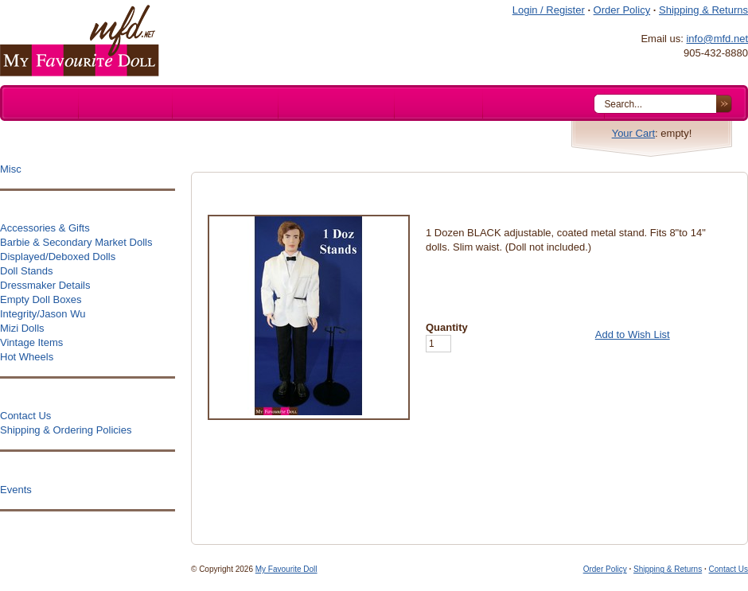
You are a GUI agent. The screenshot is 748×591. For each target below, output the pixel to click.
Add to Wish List (632, 334)
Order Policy (622, 10)
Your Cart (633, 133)
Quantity (447, 327)
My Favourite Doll (286, 569)
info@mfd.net (717, 39)
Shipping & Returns (703, 10)
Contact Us (728, 569)
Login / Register (548, 10)
